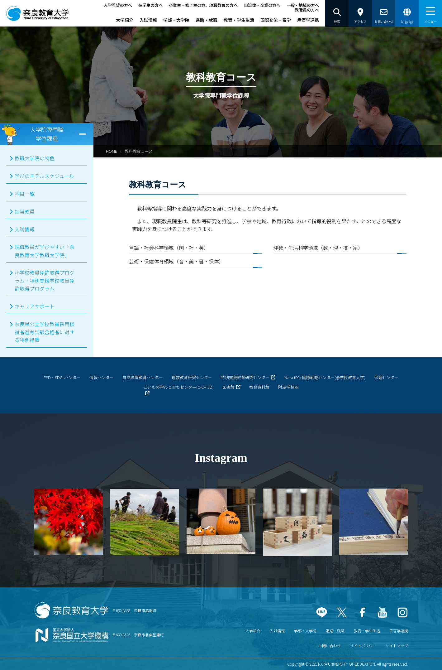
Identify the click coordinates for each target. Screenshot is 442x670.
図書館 (228, 387)
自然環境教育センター (142, 377)
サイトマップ (397, 645)
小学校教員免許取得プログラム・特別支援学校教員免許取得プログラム (44, 280)
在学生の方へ (150, 5)
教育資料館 (259, 387)
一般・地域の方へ (303, 5)
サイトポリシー (363, 645)
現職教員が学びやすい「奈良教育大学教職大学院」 (44, 251)
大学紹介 (124, 20)
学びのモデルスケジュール (44, 176)
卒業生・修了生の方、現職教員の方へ (203, 5)
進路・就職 (206, 20)
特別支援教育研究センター (245, 377)
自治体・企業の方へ (262, 5)
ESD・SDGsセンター (62, 377)
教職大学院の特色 (35, 158)
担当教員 (25, 211)
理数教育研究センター (192, 377)
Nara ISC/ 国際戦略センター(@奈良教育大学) (324, 377)
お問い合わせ (329, 645)
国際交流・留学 (275, 20)
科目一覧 (25, 193)
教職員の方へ (307, 10)
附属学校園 (288, 387)
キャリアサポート (35, 306)
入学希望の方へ (118, 5)
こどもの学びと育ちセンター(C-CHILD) (179, 387)
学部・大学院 (176, 20)
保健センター (386, 377)
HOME (111, 151)
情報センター (101, 377)
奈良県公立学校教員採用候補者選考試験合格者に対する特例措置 (44, 332)
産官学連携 (308, 20)
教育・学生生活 (239, 20)
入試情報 (148, 20)
